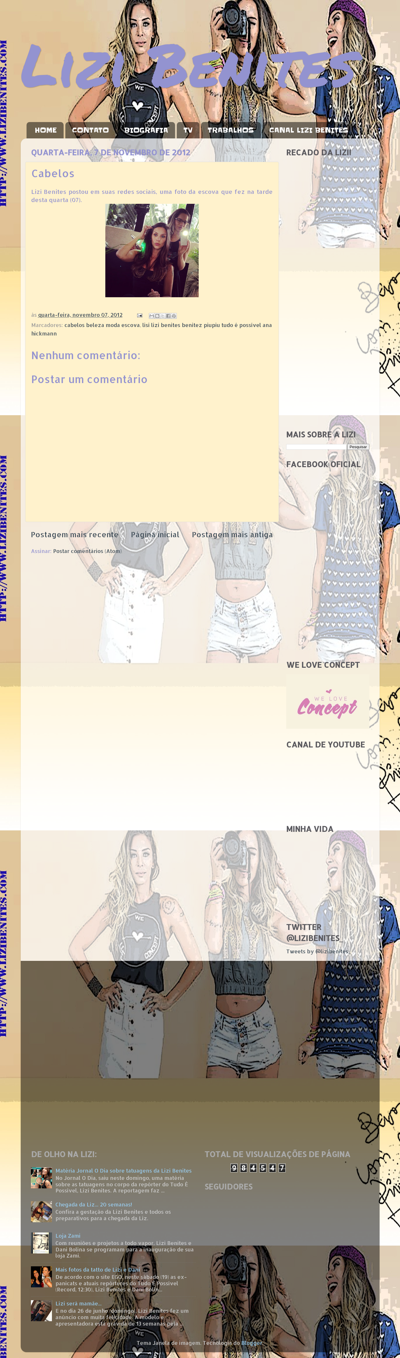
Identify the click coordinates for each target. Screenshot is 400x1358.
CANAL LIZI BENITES (308, 130)
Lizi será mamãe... (78, 1303)
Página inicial (155, 534)
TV (188, 130)
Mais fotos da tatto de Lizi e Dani (97, 1269)
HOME (46, 130)
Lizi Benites (188, 63)
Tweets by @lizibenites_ (318, 951)
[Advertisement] (327, 332)
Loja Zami (68, 1235)
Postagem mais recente (75, 534)
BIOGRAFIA (146, 130)
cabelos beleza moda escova (102, 324)
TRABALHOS (231, 130)
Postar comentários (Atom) (87, 550)
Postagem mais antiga (232, 534)
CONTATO (90, 130)
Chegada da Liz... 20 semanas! (93, 1204)
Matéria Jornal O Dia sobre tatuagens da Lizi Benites (123, 1170)
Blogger (251, 1342)
